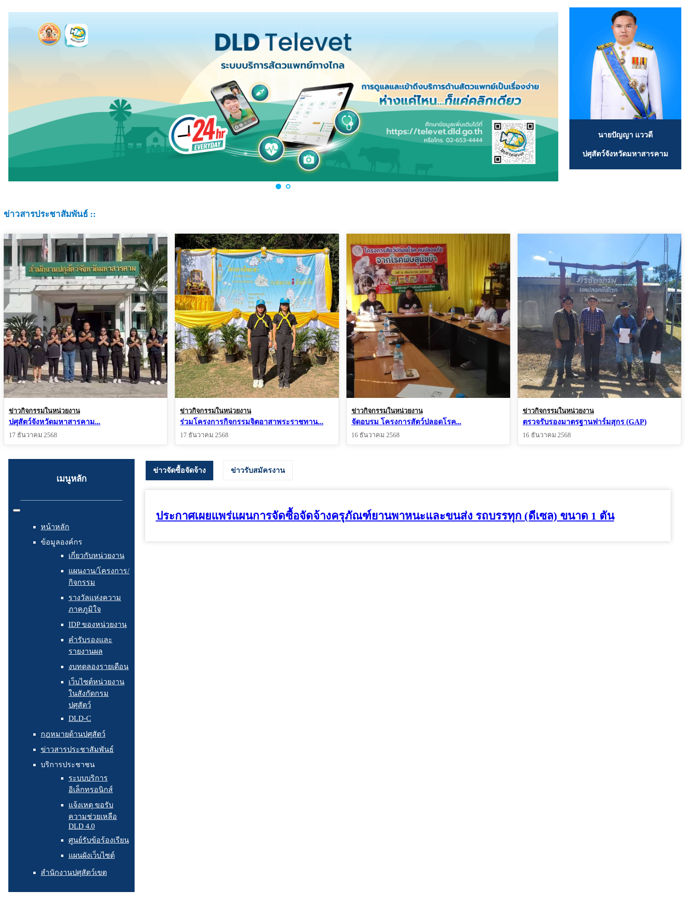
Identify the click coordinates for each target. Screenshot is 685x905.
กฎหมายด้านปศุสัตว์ (73, 734)
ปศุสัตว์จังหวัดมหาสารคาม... (54, 422)
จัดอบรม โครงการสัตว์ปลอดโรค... (407, 422)
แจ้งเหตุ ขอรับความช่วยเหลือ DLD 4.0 (92, 815)
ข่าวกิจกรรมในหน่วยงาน (44, 411)
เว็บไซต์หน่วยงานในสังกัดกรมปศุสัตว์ (96, 693)
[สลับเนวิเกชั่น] (16, 510)
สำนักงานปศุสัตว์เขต (74, 872)
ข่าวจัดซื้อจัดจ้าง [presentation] (179, 470)
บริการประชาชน (68, 765)
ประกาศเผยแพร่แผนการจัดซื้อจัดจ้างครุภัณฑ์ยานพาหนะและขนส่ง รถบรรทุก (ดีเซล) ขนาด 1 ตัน (385, 516)
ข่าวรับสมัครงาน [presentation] (258, 470)
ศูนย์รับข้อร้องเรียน (98, 840)
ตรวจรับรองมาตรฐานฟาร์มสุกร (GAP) (585, 422)
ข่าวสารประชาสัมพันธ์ (77, 749)
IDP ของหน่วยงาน (97, 624)
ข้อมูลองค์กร (61, 542)
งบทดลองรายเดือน (98, 666)
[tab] (179, 470)
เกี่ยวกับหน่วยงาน (96, 555)
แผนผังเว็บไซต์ (91, 855)
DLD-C (79, 718)
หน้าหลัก (55, 527)
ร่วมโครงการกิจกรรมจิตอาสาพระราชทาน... (251, 422)
